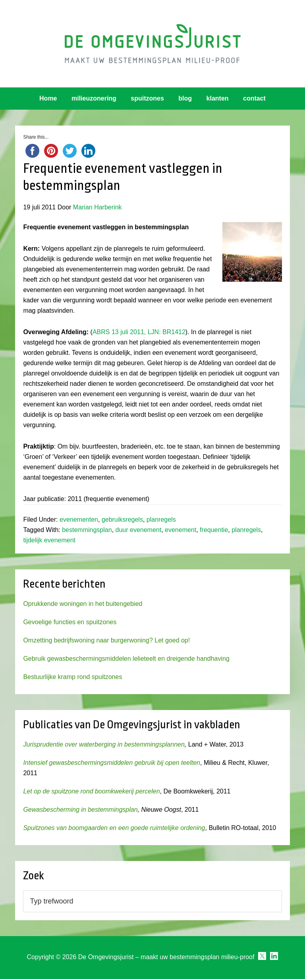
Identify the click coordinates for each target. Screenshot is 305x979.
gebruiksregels (122, 519)
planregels (161, 519)
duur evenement (139, 529)
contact (254, 98)
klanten (218, 98)
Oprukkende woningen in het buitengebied (82, 603)
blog (185, 98)
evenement (180, 529)
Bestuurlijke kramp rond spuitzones (72, 676)
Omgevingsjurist (152, 44)
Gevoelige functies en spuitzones (69, 622)
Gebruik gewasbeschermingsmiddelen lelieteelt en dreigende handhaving (126, 658)
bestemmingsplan (87, 529)
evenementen (79, 519)
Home (48, 98)
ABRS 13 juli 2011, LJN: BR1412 (139, 332)
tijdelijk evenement (49, 540)
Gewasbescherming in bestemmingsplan (80, 809)
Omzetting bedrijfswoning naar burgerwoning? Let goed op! (106, 640)
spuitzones (147, 98)
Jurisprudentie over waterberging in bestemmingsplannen (103, 744)
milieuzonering (93, 98)
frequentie (214, 529)
